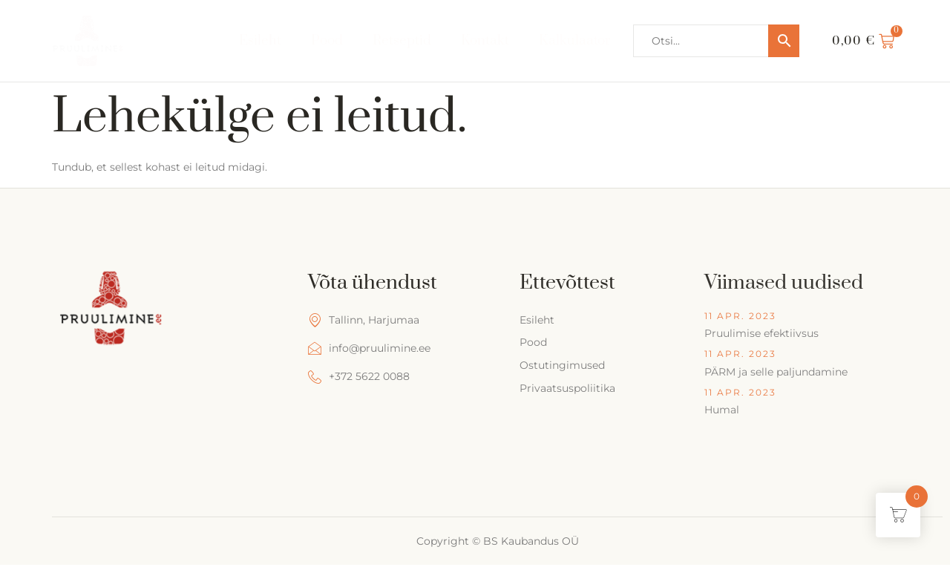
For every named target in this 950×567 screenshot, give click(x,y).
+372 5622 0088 (359, 377)
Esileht (260, 40)
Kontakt (485, 40)
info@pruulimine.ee (369, 348)
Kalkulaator (575, 40)
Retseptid (402, 40)
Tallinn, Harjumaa (363, 320)
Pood (327, 40)
